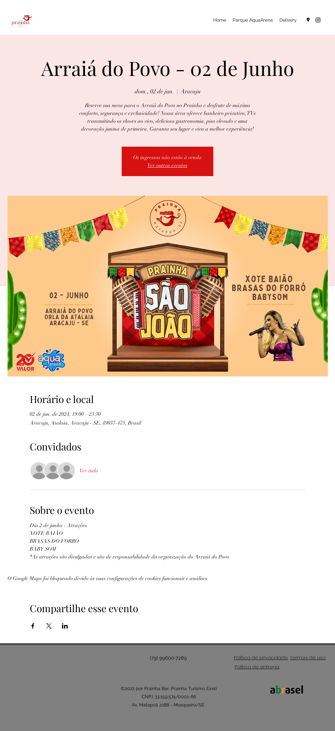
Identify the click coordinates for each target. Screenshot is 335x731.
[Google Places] (308, 20)
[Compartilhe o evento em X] (49, 626)
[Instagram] (318, 20)
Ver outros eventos (167, 165)
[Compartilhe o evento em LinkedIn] (65, 626)
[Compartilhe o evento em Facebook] (33, 626)
